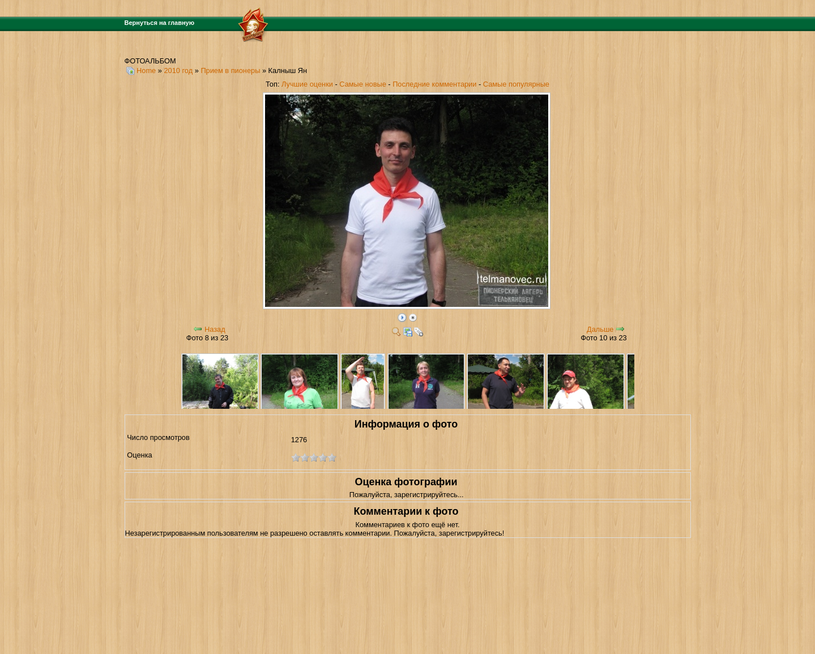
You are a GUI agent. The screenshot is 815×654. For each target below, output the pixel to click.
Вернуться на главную (160, 22)
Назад (214, 329)
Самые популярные (516, 84)
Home (146, 70)
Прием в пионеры (230, 70)
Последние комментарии (434, 84)
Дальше (600, 329)
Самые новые (362, 84)
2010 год (178, 70)
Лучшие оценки (307, 84)
